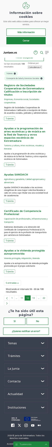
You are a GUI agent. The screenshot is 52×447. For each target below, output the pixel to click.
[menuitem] (12, 425)
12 (28, 299)
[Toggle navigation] (21, 52)
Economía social (21, 99)
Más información (26, 32)
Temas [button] (12, 343)
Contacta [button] (14, 381)
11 (23, 299)
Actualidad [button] (15, 394)
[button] (35, 52)
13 (34, 299)
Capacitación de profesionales (17, 218)
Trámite (10, 118)
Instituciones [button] (17, 407)
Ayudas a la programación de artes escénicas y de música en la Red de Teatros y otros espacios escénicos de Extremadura (24, 134)
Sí (15, 321)
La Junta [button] (14, 368)
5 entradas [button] (13, 283)
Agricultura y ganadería (14, 179)
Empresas (8, 99)
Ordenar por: (33, 63)
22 (45, 299)
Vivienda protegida (12, 258)
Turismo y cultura (11, 145)
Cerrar (26, 40)
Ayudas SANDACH (16, 175)
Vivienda (36, 258)
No (37, 321)
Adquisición (26, 258)
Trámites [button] (14, 356)
